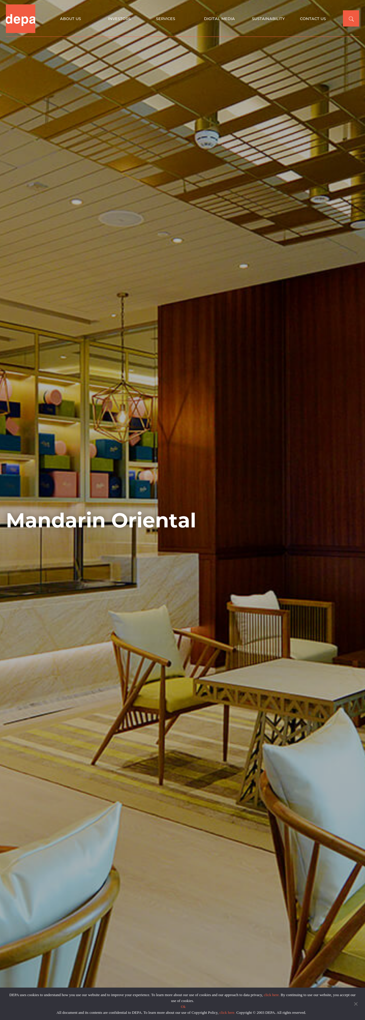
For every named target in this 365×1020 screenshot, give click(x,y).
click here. (272, 995)
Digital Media (219, 18)
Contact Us (313, 18)
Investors (119, 18)
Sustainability (268, 18)
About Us (70, 18)
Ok (183, 1006)
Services (165, 18)
